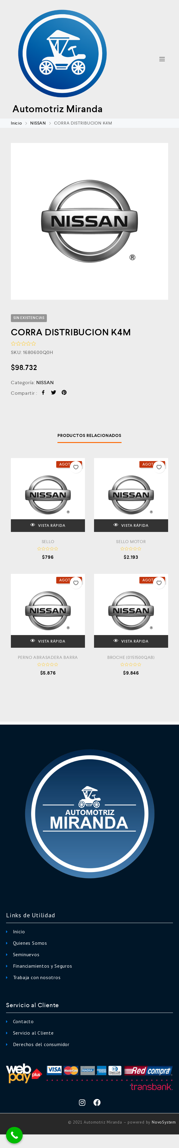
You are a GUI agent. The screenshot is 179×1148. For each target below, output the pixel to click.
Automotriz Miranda (57, 109)
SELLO (48, 541)
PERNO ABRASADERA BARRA (48, 657)
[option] (89, 221)
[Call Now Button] (14, 1135)
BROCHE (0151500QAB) (131, 657)
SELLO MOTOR (131, 541)
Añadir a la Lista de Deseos (76, 467)
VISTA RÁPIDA (47, 525)
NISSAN (38, 123)
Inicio (16, 123)
